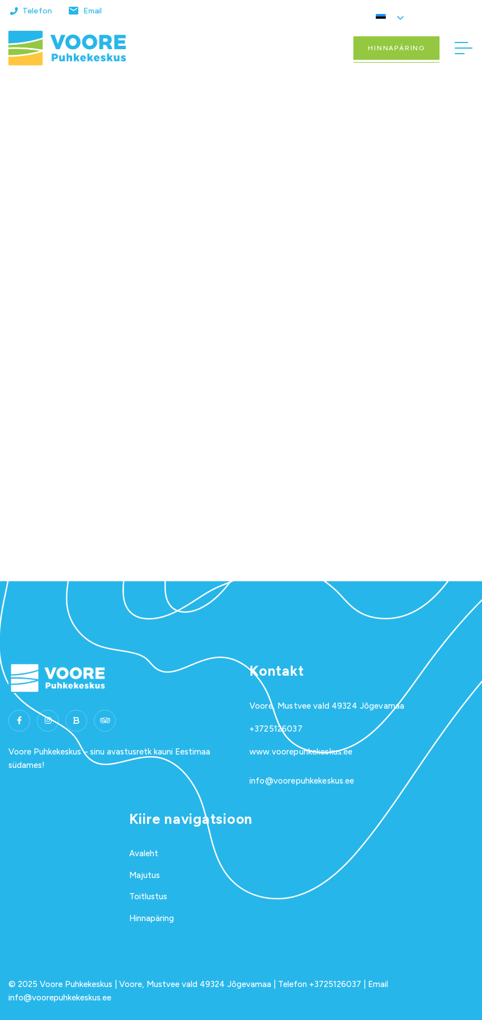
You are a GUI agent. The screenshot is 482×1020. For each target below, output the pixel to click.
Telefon (37, 11)
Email (92, 11)
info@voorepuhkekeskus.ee (302, 781)
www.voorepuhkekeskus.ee (300, 752)
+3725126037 (276, 729)
